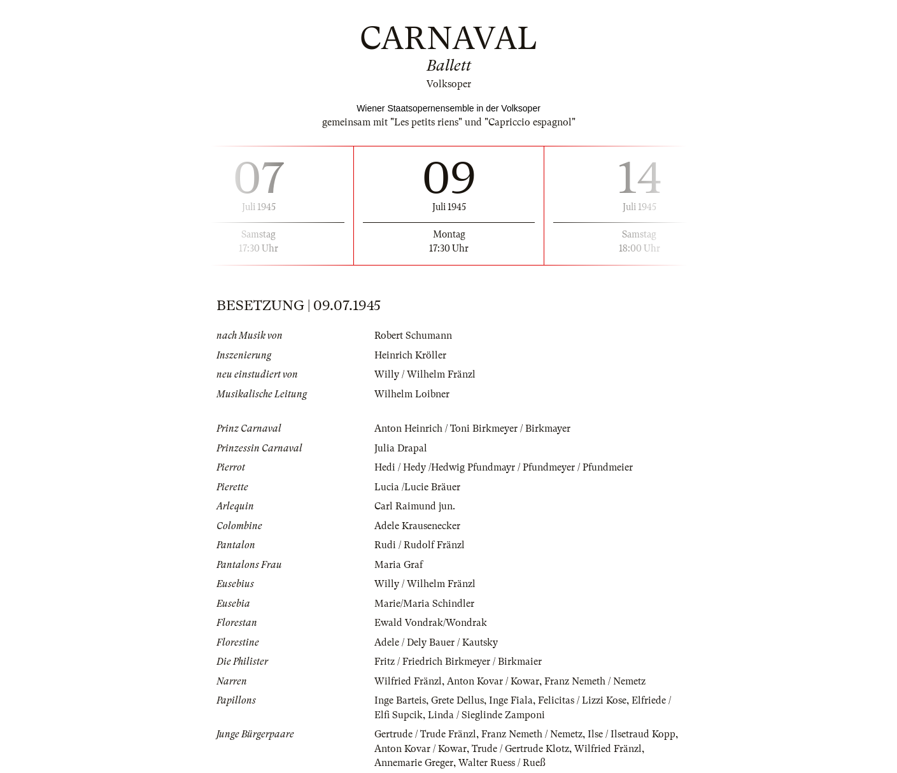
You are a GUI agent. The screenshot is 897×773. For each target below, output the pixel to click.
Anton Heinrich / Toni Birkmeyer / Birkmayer (472, 428)
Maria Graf (398, 565)
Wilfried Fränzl (408, 681)
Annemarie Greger (413, 763)
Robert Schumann (413, 335)
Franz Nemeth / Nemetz (595, 681)
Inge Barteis (400, 700)
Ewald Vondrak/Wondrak (430, 622)
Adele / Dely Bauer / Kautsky (436, 642)
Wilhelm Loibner (411, 394)
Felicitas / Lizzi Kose (582, 700)
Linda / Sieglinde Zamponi (486, 715)
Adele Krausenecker (417, 526)
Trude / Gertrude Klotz (520, 749)
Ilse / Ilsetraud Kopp (631, 734)
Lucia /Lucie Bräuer (417, 487)
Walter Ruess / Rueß (502, 763)
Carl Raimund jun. (414, 506)
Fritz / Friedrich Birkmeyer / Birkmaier (458, 661)
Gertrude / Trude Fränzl (425, 734)
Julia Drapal (400, 448)
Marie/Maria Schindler (424, 603)
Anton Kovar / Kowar (493, 681)
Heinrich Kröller (410, 355)
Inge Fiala (511, 700)
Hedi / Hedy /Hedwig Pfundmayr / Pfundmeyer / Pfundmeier (503, 467)
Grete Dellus (457, 700)
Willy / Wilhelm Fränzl (425, 374)
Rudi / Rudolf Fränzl (419, 545)
